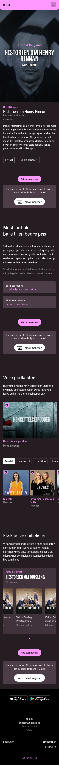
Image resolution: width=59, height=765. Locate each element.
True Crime (40, 461)
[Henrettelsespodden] (30, 425)
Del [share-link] (9, 160)
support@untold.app (29, 723)
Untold (6, 5)
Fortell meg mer (29, 201)
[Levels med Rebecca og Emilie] (42, 488)
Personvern (50, 747)
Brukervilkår (49, 742)
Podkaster (8, 742)
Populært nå (24, 461)
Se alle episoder (29, 160)
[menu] (53, 4)
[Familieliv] (16, 487)
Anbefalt (9, 461)
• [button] (29, 638)
